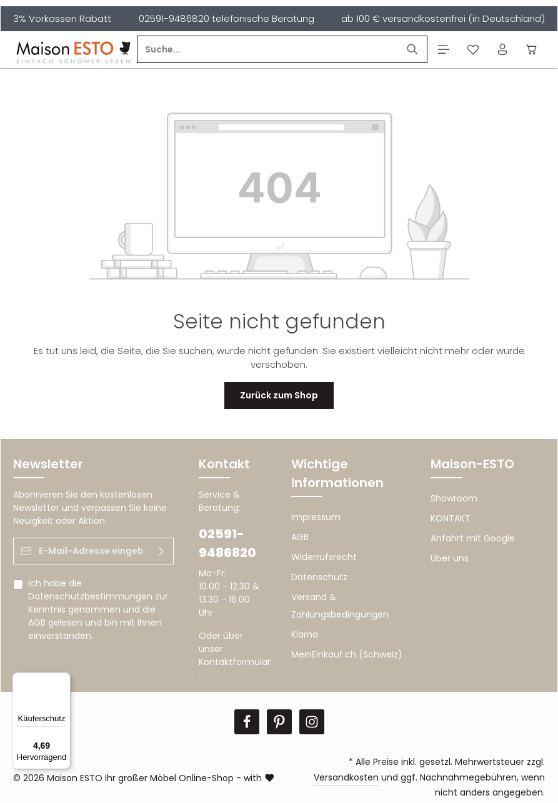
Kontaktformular (235, 662)
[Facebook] (246, 721)
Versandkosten (346, 777)
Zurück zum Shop (279, 395)
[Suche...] (268, 50)
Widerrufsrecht (324, 557)
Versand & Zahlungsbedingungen (340, 606)
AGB (37, 622)
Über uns (450, 558)
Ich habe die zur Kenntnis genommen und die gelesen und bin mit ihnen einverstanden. (98, 609)
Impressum (316, 517)
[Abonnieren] (161, 551)
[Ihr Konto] (502, 49)
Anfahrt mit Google (473, 538)
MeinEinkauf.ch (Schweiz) (346, 654)
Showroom (454, 498)
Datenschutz (319, 577)
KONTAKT (451, 518)
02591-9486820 (227, 543)
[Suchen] (412, 50)
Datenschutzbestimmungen (90, 596)
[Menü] (443, 49)
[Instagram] (311, 721)
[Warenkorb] (531, 49)
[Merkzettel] (472, 49)
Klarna (304, 634)
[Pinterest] (279, 721)
